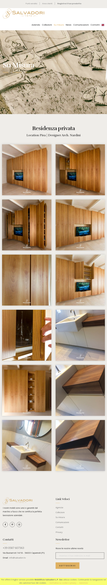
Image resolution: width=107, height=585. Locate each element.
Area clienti (47, 3)
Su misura (59, 24)
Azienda (36, 24)
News (68, 24)
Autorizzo (83, 583)
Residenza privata (33, 72)
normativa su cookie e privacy (62, 583)
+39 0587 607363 (13, 547)
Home (5, 72)
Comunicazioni (81, 24)
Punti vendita (31, 3)
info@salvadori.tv (17, 557)
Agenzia (59, 507)
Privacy (59, 532)
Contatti (95, 24)
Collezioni (47, 24)
